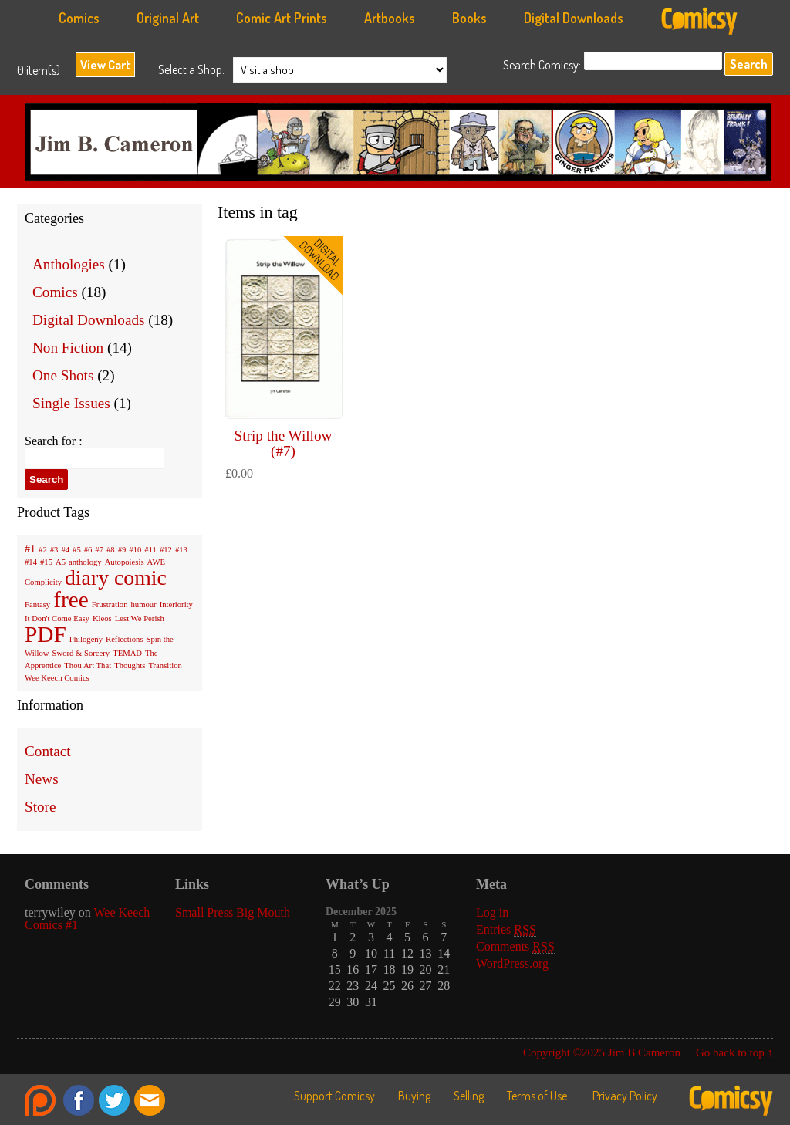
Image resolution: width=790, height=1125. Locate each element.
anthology (85, 562)
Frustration (110, 604)
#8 (110, 550)
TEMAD (127, 653)
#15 (46, 562)
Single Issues (71, 403)
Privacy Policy (624, 1095)
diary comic (116, 578)
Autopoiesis (124, 562)
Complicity (43, 582)
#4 (65, 550)
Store (40, 807)
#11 (150, 550)
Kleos (102, 618)
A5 (61, 562)
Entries (506, 929)
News (42, 779)
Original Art (168, 17)
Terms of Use (537, 1095)
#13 (181, 550)
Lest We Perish (139, 618)
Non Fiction (67, 348)
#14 (31, 562)
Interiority (176, 604)
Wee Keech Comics (57, 678)
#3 (54, 550)
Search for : (54, 441)
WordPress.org (512, 963)
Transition (164, 665)
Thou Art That (87, 665)
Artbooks (389, 17)
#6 (88, 550)
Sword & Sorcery (81, 653)
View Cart (105, 65)
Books (469, 17)
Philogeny (86, 639)
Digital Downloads (573, 17)
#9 (122, 550)
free (71, 599)
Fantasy (37, 604)
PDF (45, 634)
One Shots (62, 375)
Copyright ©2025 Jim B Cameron (601, 1052)
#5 (77, 550)
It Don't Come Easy (57, 618)
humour (144, 604)
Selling (469, 1095)
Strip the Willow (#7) (284, 442)
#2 (43, 550)
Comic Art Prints (281, 17)
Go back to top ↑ (734, 1052)
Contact (48, 751)
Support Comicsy (334, 1095)
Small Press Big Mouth (232, 912)
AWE (156, 562)
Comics (79, 17)
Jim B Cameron (403, 145)
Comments (515, 946)
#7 (99, 550)
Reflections (124, 639)
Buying (414, 1095)
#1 (30, 548)
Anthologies (68, 264)
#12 (166, 550)
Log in (492, 912)
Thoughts (129, 665)
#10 (135, 550)
